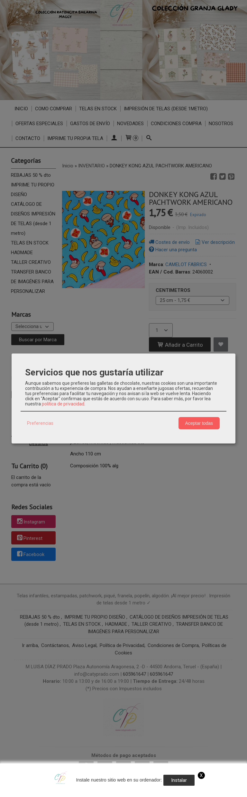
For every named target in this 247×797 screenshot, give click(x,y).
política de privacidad (63, 403)
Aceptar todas (199, 423)
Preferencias (40, 423)
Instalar (179, 780)
